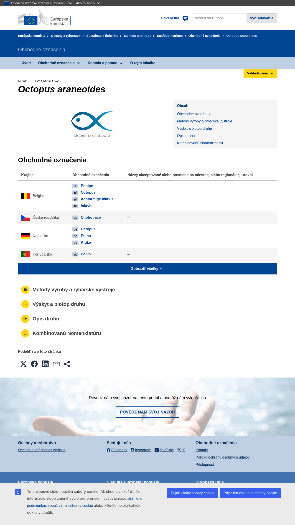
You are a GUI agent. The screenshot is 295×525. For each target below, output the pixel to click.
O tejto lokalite (142, 63)
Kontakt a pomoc (102, 63)
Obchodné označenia (204, 36)
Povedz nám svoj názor (147, 412)
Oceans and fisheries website (42, 450)
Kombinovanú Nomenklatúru (200, 143)
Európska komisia (31, 36)
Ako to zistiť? (88, 3)
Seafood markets (170, 36)
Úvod (26, 63)
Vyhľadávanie (261, 18)
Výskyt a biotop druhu (194, 128)
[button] (23, 363)
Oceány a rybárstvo (66, 36)
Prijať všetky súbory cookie (192, 493)
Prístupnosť (205, 465)
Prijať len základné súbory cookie (250, 493)
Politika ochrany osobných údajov (222, 457)
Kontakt (202, 450)
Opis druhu (186, 136)
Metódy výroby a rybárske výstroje (204, 121)
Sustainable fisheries (102, 36)
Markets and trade (137, 36)
